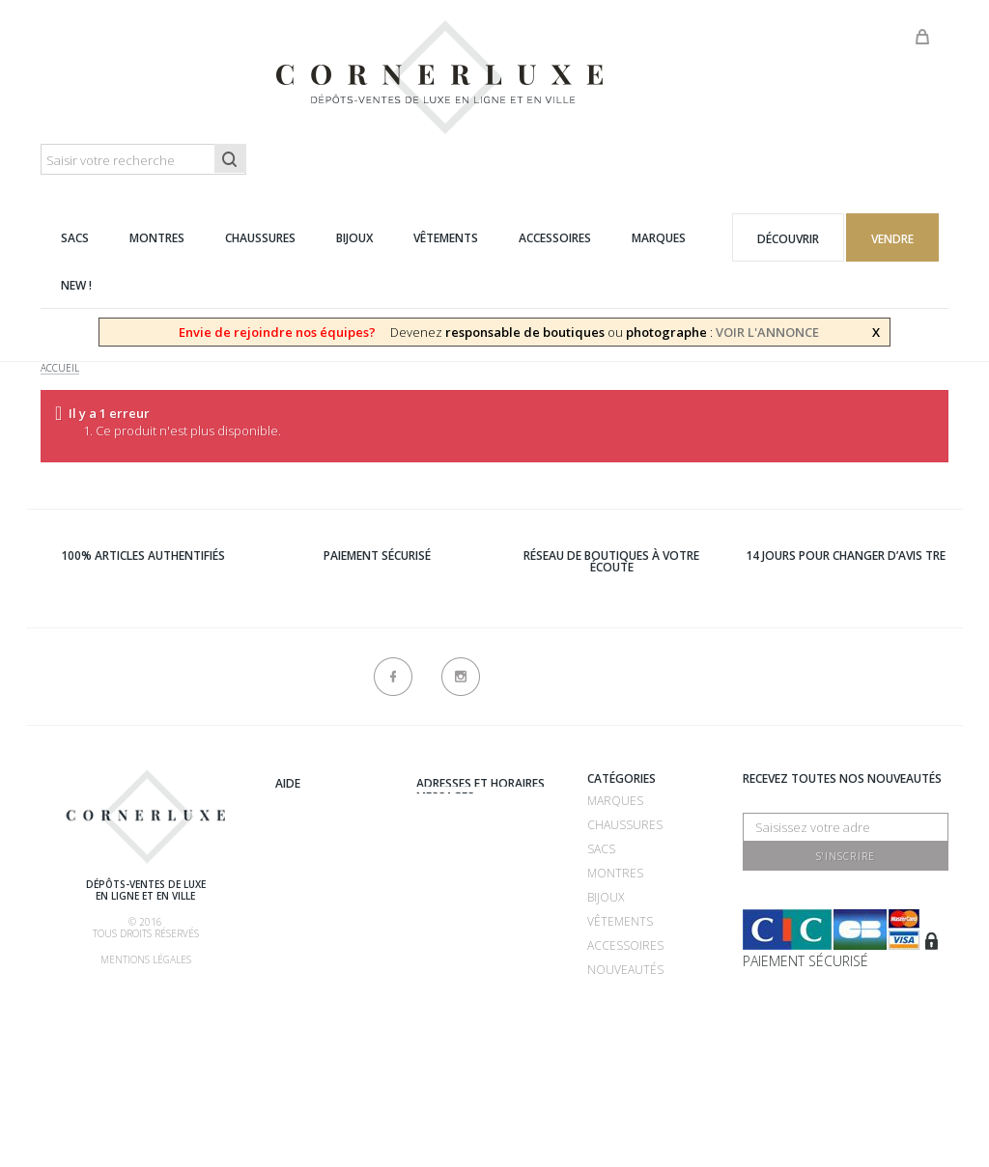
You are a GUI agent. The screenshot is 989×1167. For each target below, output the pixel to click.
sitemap (439, 1050)
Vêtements (620, 921)
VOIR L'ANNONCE (767, 332)
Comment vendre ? (332, 853)
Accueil (60, 368)
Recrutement (458, 800)
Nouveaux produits (477, 1025)
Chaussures (625, 825)
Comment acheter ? (335, 877)
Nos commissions (329, 973)
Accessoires (625, 945)
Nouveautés (625, 969)
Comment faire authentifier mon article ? (330, 925)
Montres (615, 873)
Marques (615, 800)
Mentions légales (145, 959)
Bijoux (605, 897)
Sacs (601, 849)
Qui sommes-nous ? (334, 781)
